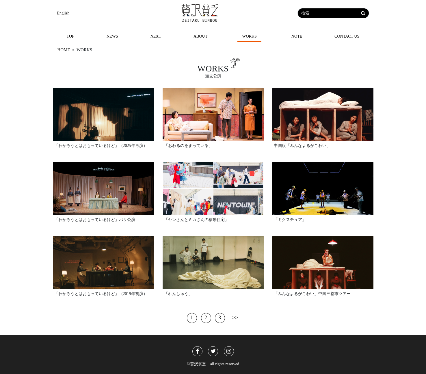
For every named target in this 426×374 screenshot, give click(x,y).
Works (249, 36)
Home (63, 49)
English (63, 13)
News (112, 36)
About (200, 36)
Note (296, 36)
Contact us (346, 36)
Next (155, 36)
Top (70, 36)
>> (235, 317)
